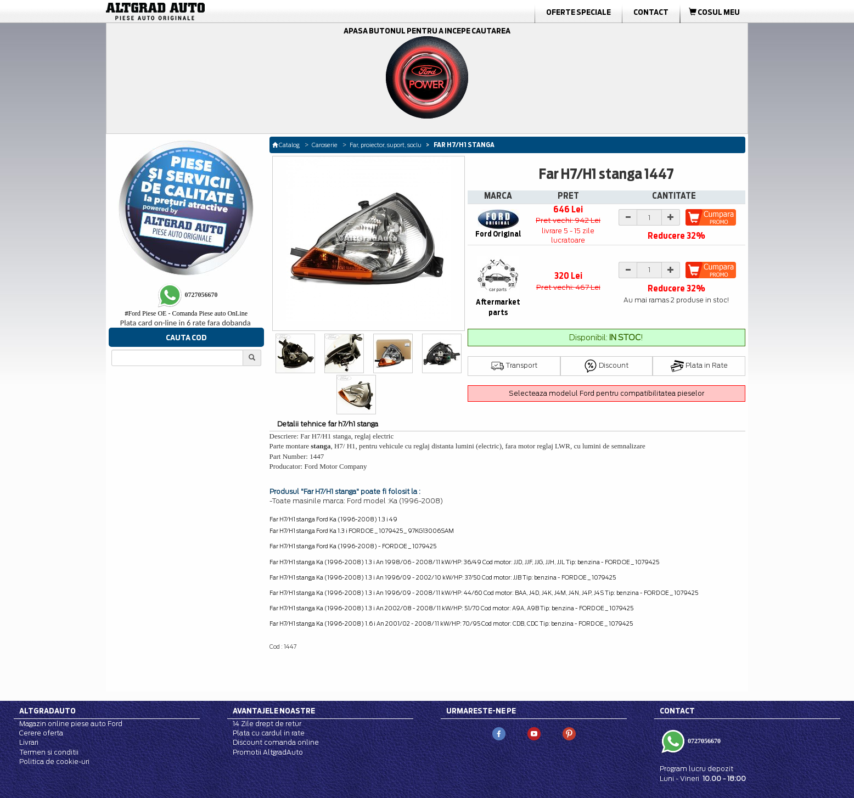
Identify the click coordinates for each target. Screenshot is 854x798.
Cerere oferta (41, 733)
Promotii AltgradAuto (268, 752)
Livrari (28, 742)
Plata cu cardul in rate (269, 733)
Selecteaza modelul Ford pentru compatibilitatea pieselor (606, 393)
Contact (650, 12)
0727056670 (703, 741)
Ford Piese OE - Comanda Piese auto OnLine (186, 313)
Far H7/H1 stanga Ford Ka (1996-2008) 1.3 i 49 (333, 519)
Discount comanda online (276, 742)
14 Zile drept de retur (267, 724)
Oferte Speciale (578, 12)
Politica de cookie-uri (54, 761)
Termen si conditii (48, 752)
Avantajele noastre (274, 710)
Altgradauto (47, 710)
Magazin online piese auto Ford (70, 724)
